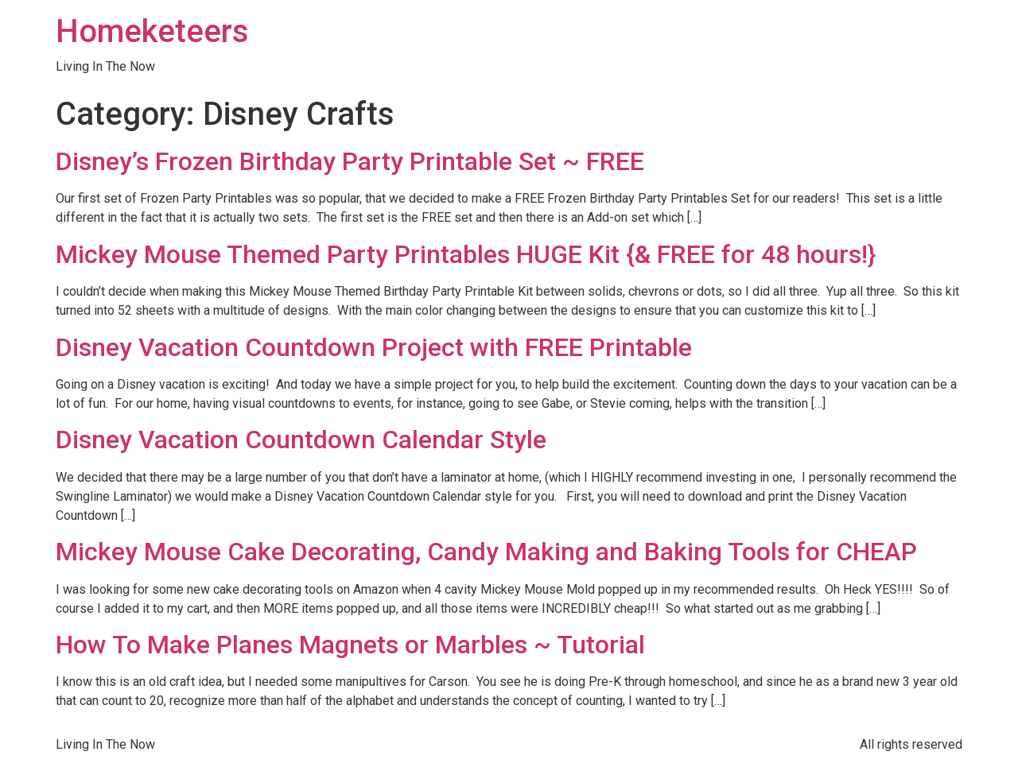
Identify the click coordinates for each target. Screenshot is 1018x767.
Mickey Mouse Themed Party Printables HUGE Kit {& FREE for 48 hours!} (466, 254)
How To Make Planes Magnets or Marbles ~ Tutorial (350, 644)
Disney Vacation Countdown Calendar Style (301, 439)
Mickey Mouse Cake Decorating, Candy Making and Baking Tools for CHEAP (486, 552)
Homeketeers (152, 31)
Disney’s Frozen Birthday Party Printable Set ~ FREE (350, 161)
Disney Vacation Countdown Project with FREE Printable (374, 347)
